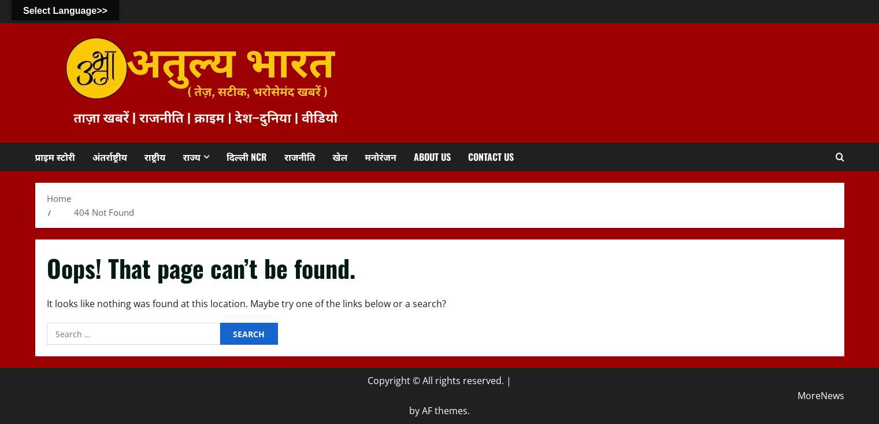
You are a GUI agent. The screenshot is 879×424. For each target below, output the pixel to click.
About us (432, 157)
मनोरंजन (380, 157)
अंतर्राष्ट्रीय (109, 157)
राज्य (192, 157)
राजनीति (300, 157)
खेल (339, 157)
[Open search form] (840, 157)
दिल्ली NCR (247, 157)
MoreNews (821, 395)
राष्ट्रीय (155, 157)
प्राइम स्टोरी (55, 157)
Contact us (491, 157)
